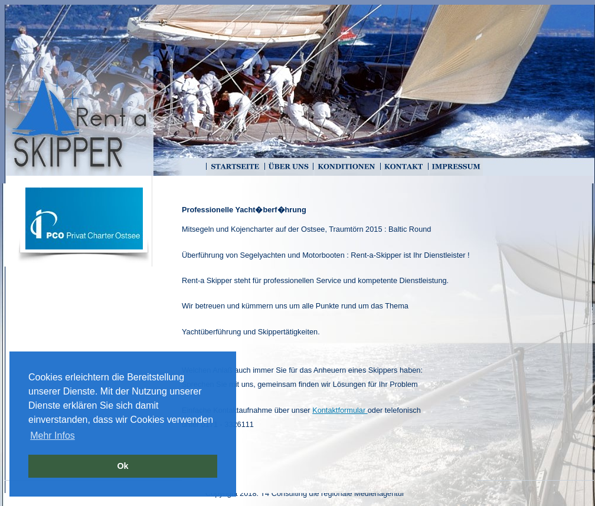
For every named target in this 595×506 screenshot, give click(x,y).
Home (78, 99)
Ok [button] (122, 466)
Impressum (455, 167)
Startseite (235, 167)
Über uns (288, 167)
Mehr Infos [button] (52, 436)
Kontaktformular (340, 410)
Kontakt (403, 167)
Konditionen (346, 167)
